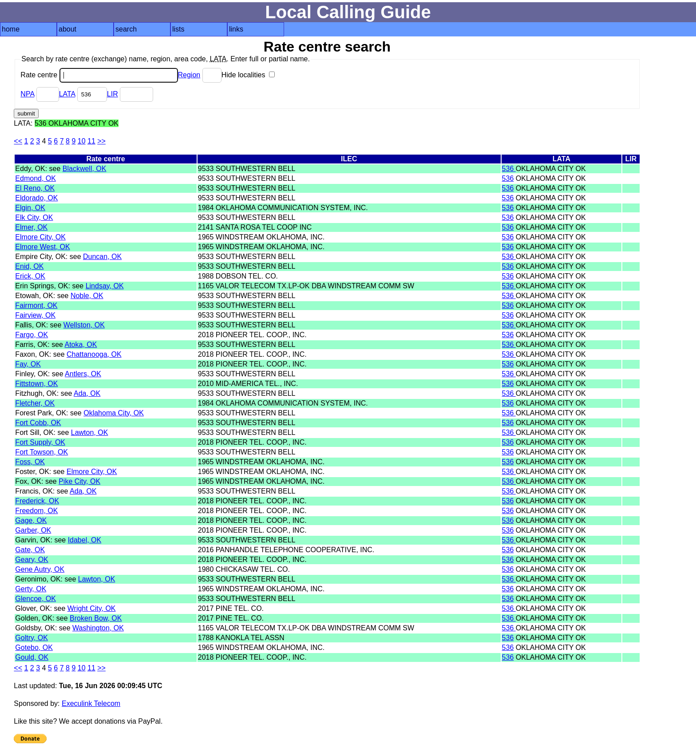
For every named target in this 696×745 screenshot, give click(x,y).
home (11, 29)
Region (189, 75)
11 (91, 141)
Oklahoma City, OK (113, 413)
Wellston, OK (84, 325)
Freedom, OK (36, 510)
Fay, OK (28, 364)
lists (178, 29)
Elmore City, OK (40, 237)
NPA (27, 94)
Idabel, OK (85, 540)
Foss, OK (30, 462)
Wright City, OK (91, 608)
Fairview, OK (35, 315)
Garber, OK (33, 530)
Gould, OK (31, 657)
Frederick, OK (37, 501)
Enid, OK (29, 266)
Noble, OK (87, 295)
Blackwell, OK (85, 168)
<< (18, 141)
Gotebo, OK (34, 647)
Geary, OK (31, 559)
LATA (67, 94)
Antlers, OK (83, 374)
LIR (112, 94)
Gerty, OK (30, 589)
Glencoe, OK (35, 598)
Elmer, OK (31, 227)
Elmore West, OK (42, 247)
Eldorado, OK (36, 198)
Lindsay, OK (105, 286)
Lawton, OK (89, 432)
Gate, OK (30, 550)
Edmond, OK (35, 178)
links (236, 29)
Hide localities (248, 75)
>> (101, 141)
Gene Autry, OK (39, 569)
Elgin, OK (30, 207)
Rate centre (99, 75)
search (126, 29)
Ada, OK (87, 393)
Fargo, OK (31, 335)
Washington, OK (98, 628)
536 (509, 168)
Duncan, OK (102, 256)
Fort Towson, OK (41, 452)
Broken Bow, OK (96, 618)
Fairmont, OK (36, 305)
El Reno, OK (35, 188)
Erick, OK (30, 276)
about (67, 29)
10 (82, 141)
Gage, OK (31, 520)
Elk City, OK (34, 217)
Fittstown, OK (36, 383)
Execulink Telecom (91, 703)
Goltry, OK (31, 637)
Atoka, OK (81, 344)
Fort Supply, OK (40, 442)
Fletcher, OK (35, 403)
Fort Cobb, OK (38, 422)
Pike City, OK (79, 481)
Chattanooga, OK (94, 354)
